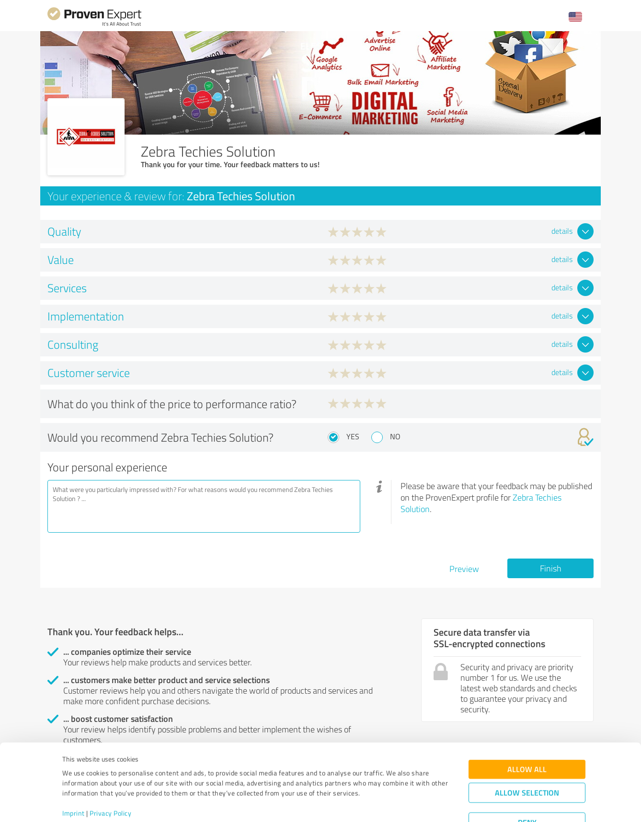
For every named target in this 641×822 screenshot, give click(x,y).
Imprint (73, 777)
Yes (352, 436)
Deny (527, 786)
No (395, 436)
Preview (464, 568)
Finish (550, 568)
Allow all (527, 733)
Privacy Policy (110, 777)
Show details (380, 804)
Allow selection (527, 756)
